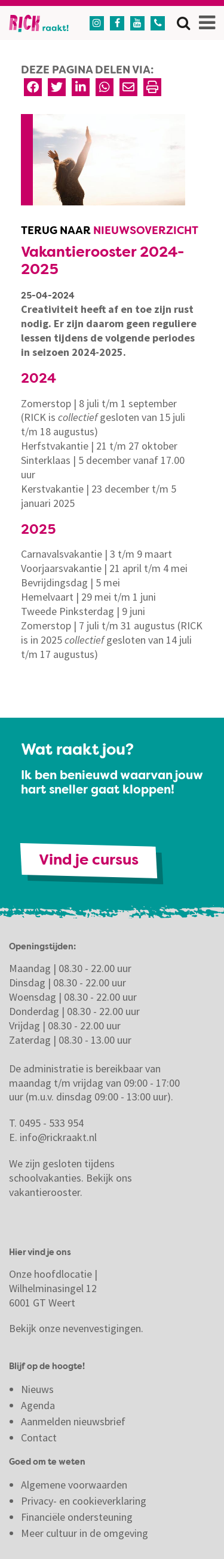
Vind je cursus (89, 860)
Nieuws (37, 1389)
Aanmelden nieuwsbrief (73, 1421)
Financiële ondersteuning (77, 1517)
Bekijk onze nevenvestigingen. (77, 1328)
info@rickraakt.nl (58, 1137)
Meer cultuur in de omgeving (84, 1533)
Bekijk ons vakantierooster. (70, 1185)
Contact (40, 1437)
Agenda (38, 1405)
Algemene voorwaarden (74, 1485)
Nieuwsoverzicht (145, 231)
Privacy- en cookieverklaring (83, 1501)
